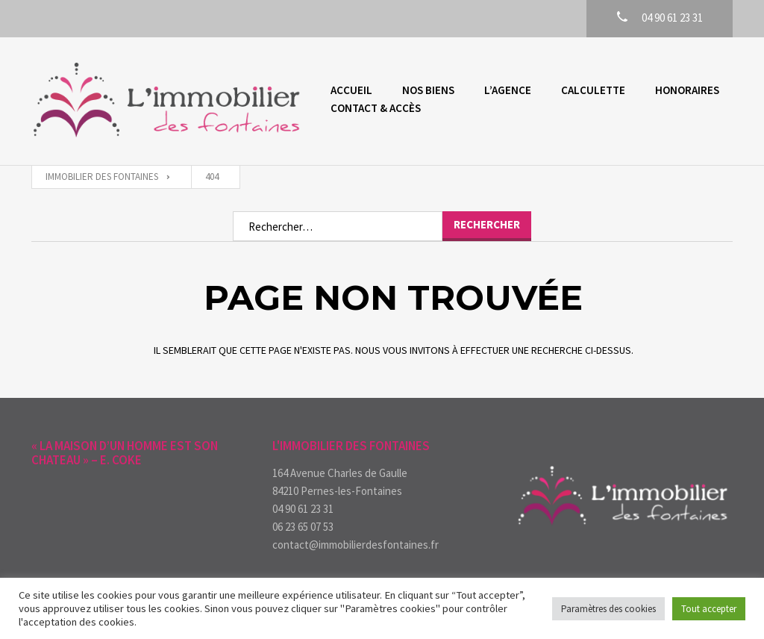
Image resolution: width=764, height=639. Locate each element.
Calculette (593, 90)
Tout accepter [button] (708, 608)
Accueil (351, 90)
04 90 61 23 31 (303, 509)
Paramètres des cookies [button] (608, 608)
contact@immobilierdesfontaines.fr (355, 544)
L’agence (507, 90)
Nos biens (428, 90)
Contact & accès (376, 108)
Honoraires (687, 90)
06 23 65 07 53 (303, 527)
